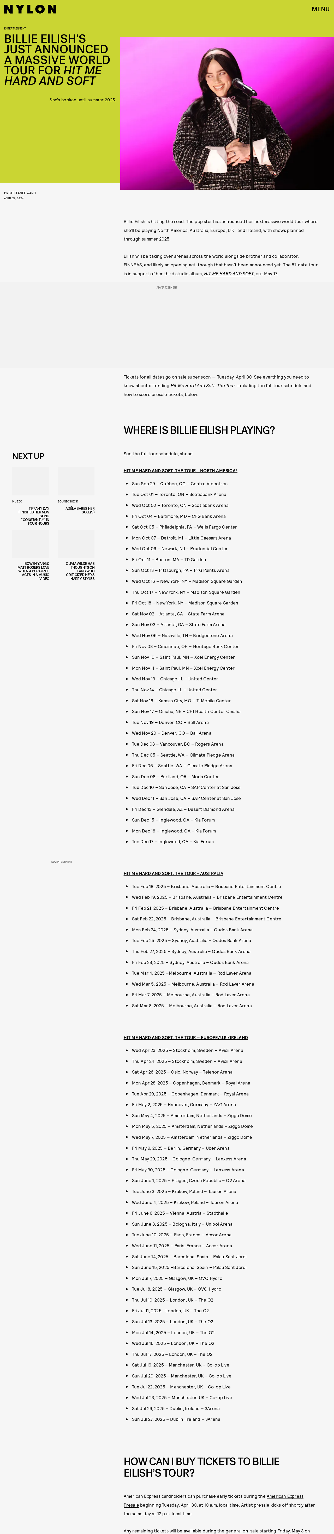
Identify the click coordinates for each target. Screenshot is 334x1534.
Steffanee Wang (22, 193)
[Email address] (51, 408)
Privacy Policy (38, 437)
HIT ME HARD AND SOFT (229, 273)
